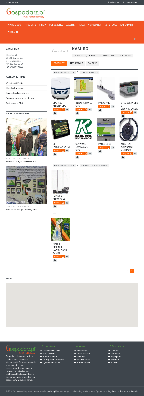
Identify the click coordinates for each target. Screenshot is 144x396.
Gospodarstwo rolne (50, 351)
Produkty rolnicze (49, 356)
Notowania (94, 25)
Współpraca (114, 356)
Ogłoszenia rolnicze (50, 362)
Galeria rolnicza (82, 359)
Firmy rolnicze (47, 353)
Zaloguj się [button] (113, 2)
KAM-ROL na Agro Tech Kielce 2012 (21, 161)
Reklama (113, 359)
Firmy (42, 25)
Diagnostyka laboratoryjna (17, 93)
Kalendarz (126, 25)
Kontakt (113, 362)
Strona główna (12, 2)
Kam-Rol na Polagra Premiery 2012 (21, 210)
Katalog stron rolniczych (52, 359)
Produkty (30, 25)
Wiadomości (14, 25)
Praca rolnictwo (82, 362)
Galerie (70, 25)
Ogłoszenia (56, 25)
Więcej (12, 32)
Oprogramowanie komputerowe (20, 98)
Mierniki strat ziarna (14, 88)
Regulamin (112, 391)
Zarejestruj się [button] (130, 2)
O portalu (113, 351)
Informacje (76, 63)
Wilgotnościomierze (14, 83)
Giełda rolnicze (82, 353)
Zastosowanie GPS (14, 103)
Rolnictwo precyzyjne (64, 72)
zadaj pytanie (124, 56)
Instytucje (110, 25)
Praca (81, 25)
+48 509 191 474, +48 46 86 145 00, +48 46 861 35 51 (94, 56)
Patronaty (114, 353)
